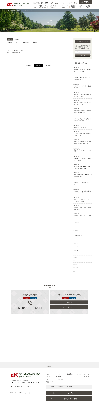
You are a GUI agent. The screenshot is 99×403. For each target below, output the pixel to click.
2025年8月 (76, 267)
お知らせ (81, 6)
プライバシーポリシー (17, 393)
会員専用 (88, 6)
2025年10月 (76, 260)
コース (35, 6)
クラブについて (63, 6)
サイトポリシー (29, 393)
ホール (48, 379)
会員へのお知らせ (78, 230)
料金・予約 (42, 6)
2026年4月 (76, 240)
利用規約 (58, 376)
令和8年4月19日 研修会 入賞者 (82, 215)
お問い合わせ (54, 3)
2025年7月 (76, 271)
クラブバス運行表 (72, 3)
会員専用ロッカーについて (81, 127)
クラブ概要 (59, 379)
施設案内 (73, 6)
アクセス (63, 3)
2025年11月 (76, 257)
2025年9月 (76, 264)
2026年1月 (76, 250)
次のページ (49, 65)
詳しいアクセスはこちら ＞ (21, 386)
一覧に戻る (39, 65)
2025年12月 (76, 253)
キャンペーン (53, 6)
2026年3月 (76, 243)
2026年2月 (76, 247)
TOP (8, 10)
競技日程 (60, 387)
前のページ (29, 65)
